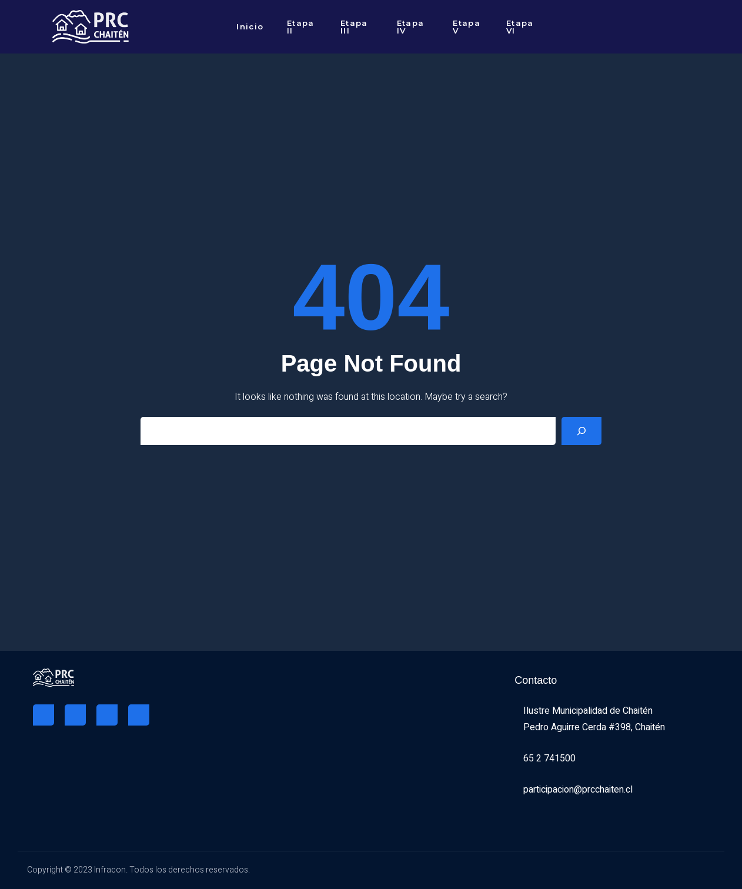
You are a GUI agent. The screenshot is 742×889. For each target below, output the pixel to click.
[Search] (581, 431)
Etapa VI (520, 26)
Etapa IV (411, 26)
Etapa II (301, 26)
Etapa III (354, 26)
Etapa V (466, 26)
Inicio (249, 26)
